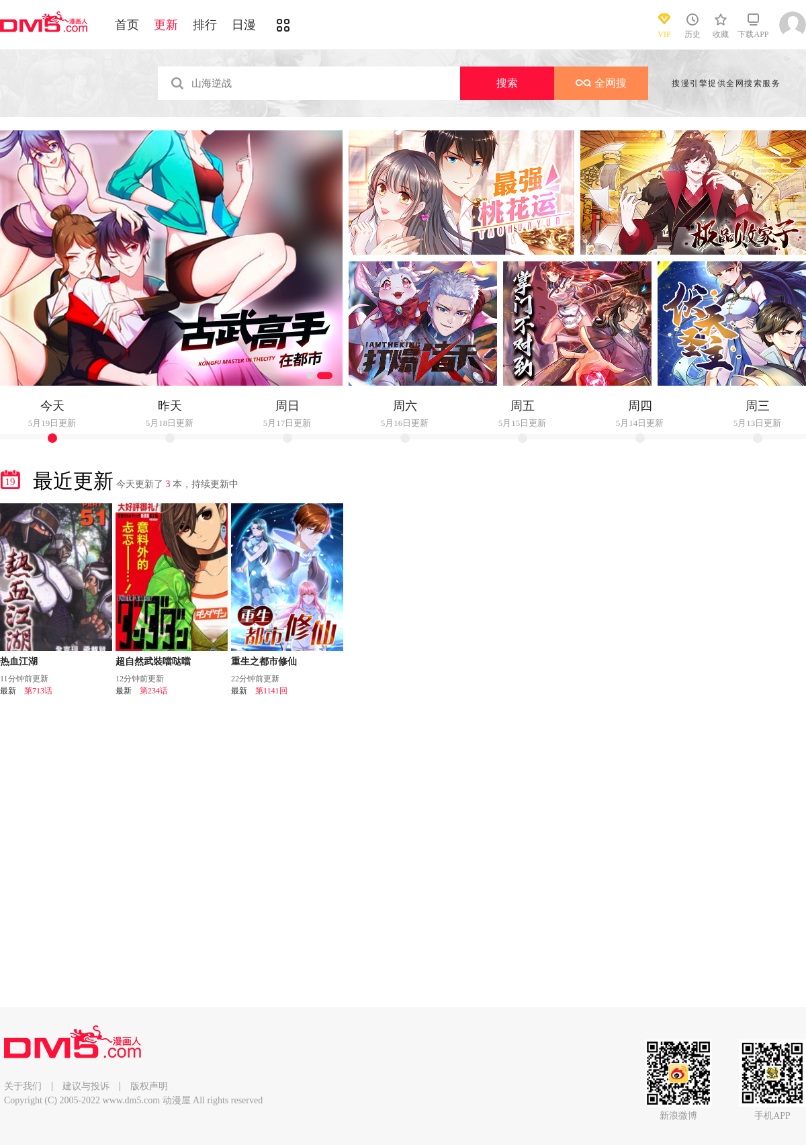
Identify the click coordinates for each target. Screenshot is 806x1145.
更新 (166, 25)
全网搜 (601, 83)
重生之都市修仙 (264, 661)
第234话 (154, 690)
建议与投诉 (85, 1086)
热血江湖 (19, 661)
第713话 (38, 690)
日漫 (244, 25)
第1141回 (271, 690)
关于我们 (23, 1086)
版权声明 (149, 1086)
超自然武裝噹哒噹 (153, 661)
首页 (127, 25)
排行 (205, 25)
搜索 (507, 83)
